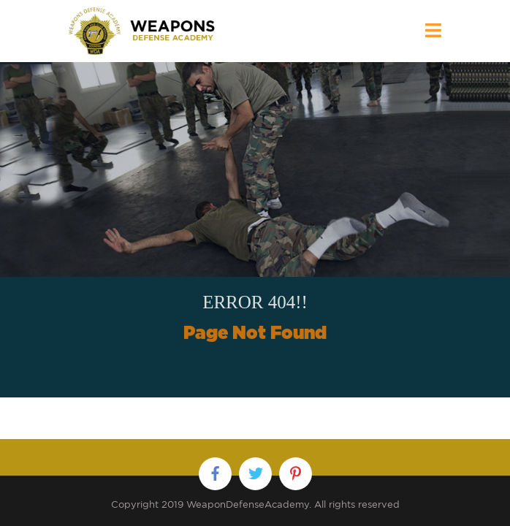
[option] (255, 229)
